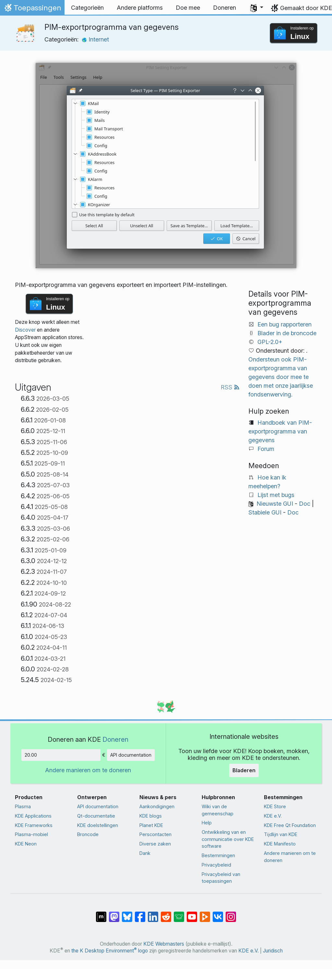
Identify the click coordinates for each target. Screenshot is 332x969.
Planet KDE (151, 825)
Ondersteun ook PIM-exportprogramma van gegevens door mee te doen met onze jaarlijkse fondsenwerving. (280, 377)
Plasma (23, 806)
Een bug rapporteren (284, 324)
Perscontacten (155, 834)
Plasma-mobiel (31, 834)
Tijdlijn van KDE (280, 834)
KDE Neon (26, 843)
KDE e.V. (273, 816)
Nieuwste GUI (274, 503)
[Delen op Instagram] (231, 913)
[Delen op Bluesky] (127, 913)
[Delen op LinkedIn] (153, 913)
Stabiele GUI (264, 512)
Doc (304, 503)
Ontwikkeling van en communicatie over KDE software (228, 839)
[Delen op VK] (218, 913)
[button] (257, 8)
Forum (265, 448)
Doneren (115, 739)
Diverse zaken (155, 843)
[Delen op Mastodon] (114, 913)
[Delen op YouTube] (192, 913)
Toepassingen (32, 9)
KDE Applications (33, 816)
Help (207, 822)
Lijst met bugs (275, 494)
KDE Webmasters (163, 944)
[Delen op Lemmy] (179, 913)
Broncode (88, 834)
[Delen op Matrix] (101, 913)
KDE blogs (150, 816)
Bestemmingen (218, 855)
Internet (95, 39)
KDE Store (275, 806)
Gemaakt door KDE (306, 8)
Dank (144, 853)
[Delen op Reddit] (166, 913)
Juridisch (273, 951)
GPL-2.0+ (269, 341)
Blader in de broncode (286, 333)
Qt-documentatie (96, 816)
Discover (25, 330)
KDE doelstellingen (97, 825)
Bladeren (243, 770)
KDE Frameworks (34, 825)
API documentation (130, 755)
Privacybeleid (216, 865)
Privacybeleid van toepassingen (221, 877)
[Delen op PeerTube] (205, 913)
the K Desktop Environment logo (109, 951)
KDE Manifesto (280, 843)
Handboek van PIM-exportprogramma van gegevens (280, 431)
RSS (230, 387)
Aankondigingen (156, 806)
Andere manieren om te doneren (88, 770)
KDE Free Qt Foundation (290, 825)
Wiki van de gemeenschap (217, 810)
